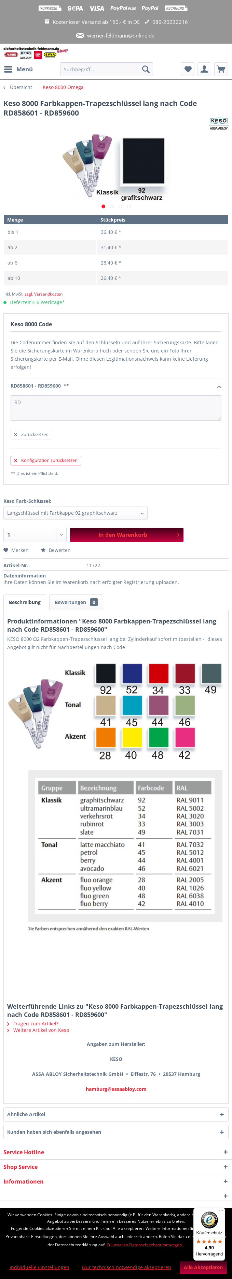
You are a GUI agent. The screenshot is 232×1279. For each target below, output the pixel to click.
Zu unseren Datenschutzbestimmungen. (145, 1245)
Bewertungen (76, 602)
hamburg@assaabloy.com (116, 1089)
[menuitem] (18, 69)
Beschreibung (25, 602)
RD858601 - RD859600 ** (116, 386)
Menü (18, 68)
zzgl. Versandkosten (44, 294)
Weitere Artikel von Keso (38, 1030)
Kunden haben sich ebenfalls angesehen (54, 1132)
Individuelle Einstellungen (39, 1267)
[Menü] (221, 1212)
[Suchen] (146, 69)
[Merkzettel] (187, 69)
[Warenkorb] (221, 69)
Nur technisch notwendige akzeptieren (126, 1267)
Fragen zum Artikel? (32, 1023)
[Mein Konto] (204, 69)
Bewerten (56, 550)
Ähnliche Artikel (26, 1114)
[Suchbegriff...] (106, 69)
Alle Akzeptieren (203, 1267)
